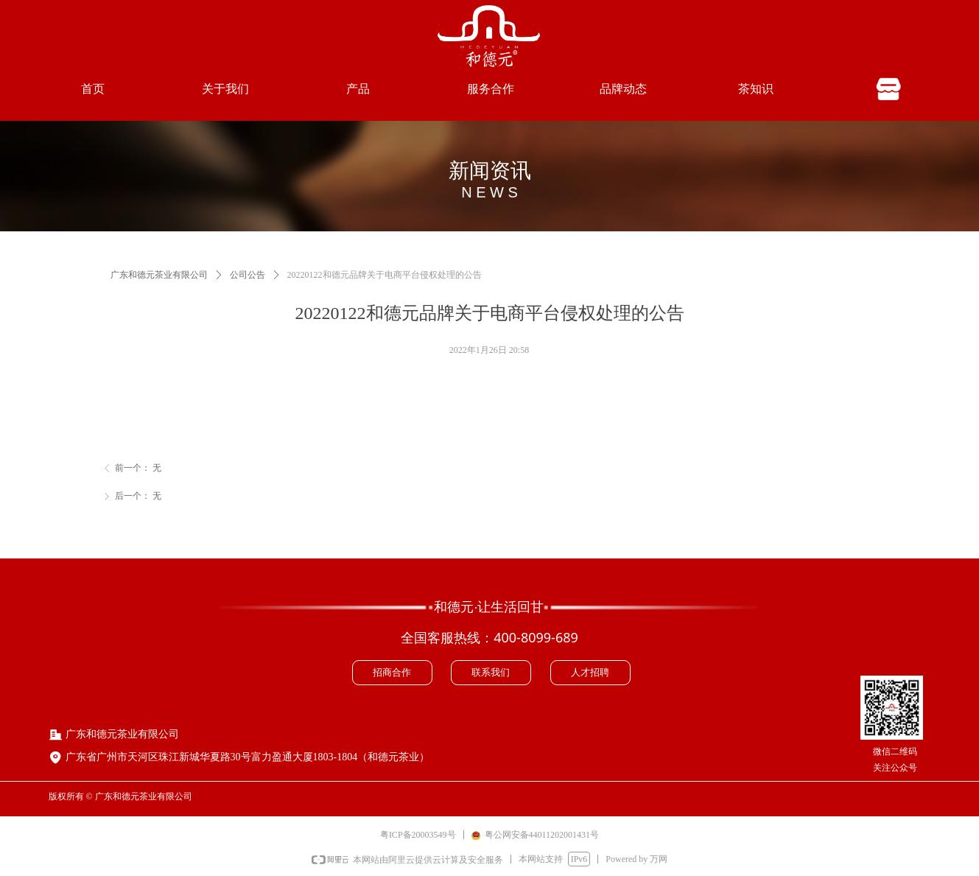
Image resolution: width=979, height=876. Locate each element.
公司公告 (247, 275)
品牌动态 (623, 89)
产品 (358, 89)
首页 (93, 89)
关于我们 (225, 89)
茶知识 (755, 89)
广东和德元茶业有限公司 (159, 275)
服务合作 (490, 89)
